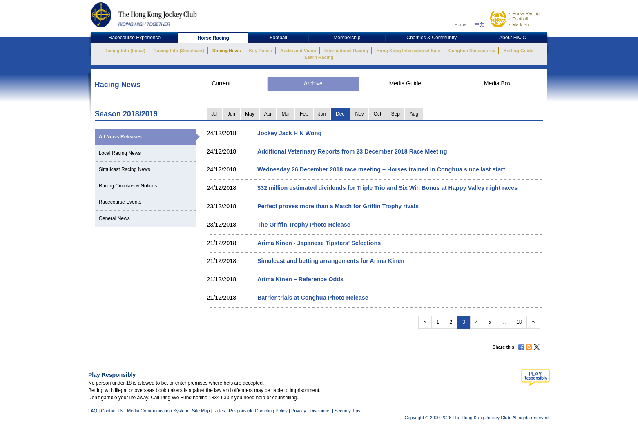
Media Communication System (157, 410)
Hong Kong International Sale (408, 50)
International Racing (346, 50)
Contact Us (112, 410)
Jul (214, 114)
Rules (220, 410)
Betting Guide (518, 50)
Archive (313, 83)
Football (520, 18)
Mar (285, 114)
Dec (340, 114)
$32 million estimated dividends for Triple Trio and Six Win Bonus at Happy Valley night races (387, 188)
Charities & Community (431, 37)
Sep (395, 114)
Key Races (260, 50)
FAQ (92, 410)
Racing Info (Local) (124, 50)
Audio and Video (298, 50)
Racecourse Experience (135, 37)
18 (519, 322)
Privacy (298, 410)
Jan (322, 114)
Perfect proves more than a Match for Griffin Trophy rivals (338, 206)
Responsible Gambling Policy (258, 410)
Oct (377, 114)
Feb (304, 114)
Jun (231, 114)
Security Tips (347, 410)
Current (221, 83)
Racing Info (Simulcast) (179, 50)
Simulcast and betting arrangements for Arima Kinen (330, 261)
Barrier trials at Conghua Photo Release (312, 297)
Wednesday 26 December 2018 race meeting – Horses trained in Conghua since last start (381, 169)
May (249, 114)
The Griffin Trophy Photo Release (303, 224)
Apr (268, 114)
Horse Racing (526, 13)
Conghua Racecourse (471, 50)
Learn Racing (319, 57)
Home (460, 24)
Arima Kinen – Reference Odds (300, 279)
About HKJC (512, 37)
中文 (479, 24)
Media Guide (405, 83)
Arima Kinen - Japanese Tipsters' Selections (319, 243)
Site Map (201, 410)
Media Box (497, 83)
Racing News (226, 50)
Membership (346, 37)
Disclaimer (320, 410)
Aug (414, 114)
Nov (359, 114)
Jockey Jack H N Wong (289, 133)
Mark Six (521, 24)
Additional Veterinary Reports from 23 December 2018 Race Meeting (352, 151)
